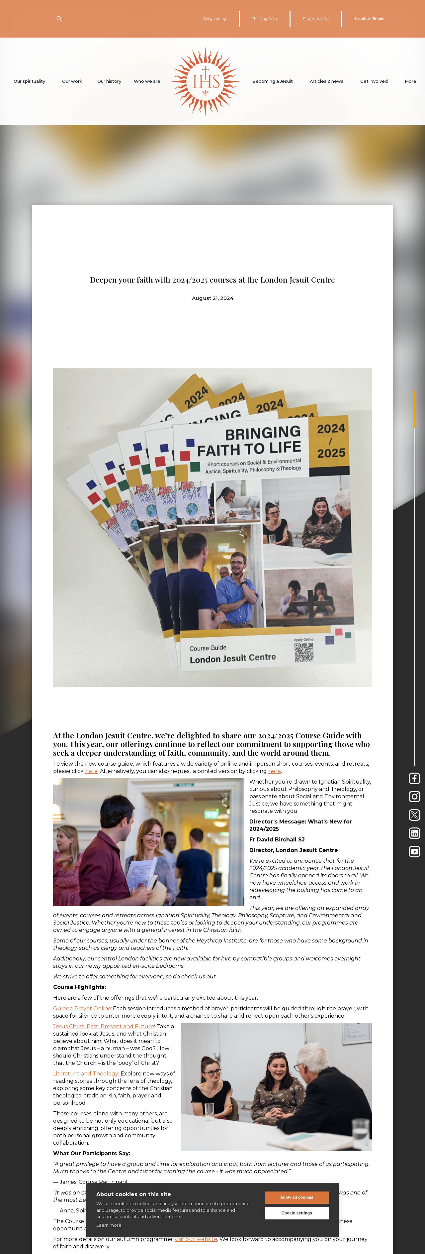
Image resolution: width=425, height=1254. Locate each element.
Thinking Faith (264, 19)
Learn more (109, 1225)
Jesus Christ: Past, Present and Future (103, 1026)
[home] (205, 81)
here (91, 771)
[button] (29, 81)
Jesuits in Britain (369, 19)
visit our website (196, 1239)
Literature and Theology (85, 1073)
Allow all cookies (296, 1197)
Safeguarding (214, 19)
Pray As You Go (315, 19)
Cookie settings (297, 1213)
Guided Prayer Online (82, 1008)
